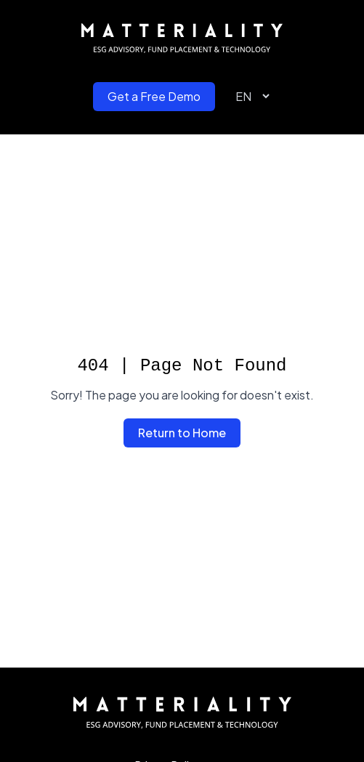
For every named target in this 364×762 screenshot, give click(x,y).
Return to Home (182, 432)
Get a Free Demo (154, 96)
